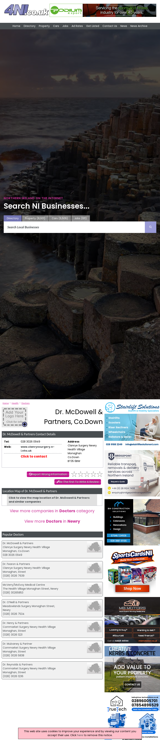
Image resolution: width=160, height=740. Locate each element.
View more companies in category (52, 511)
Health (15, 403)
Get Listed (92, 26)
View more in (52, 521)
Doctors (25, 403)
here (80, 735)
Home (16, 26)
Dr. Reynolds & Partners (18, 664)
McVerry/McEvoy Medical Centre (24, 585)
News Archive (138, 26)
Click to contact (34, 456)
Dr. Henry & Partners (15, 623)
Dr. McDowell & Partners (18, 543)
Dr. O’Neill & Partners (16, 602)
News (123, 26)
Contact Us (109, 26)
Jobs (65, 26)
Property (44, 26)
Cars (56, 26)
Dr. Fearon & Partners (16, 564)
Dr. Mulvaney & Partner (17, 644)
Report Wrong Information (49, 474)
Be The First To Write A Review (79, 482)
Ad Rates (77, 26)
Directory (30, 26)
